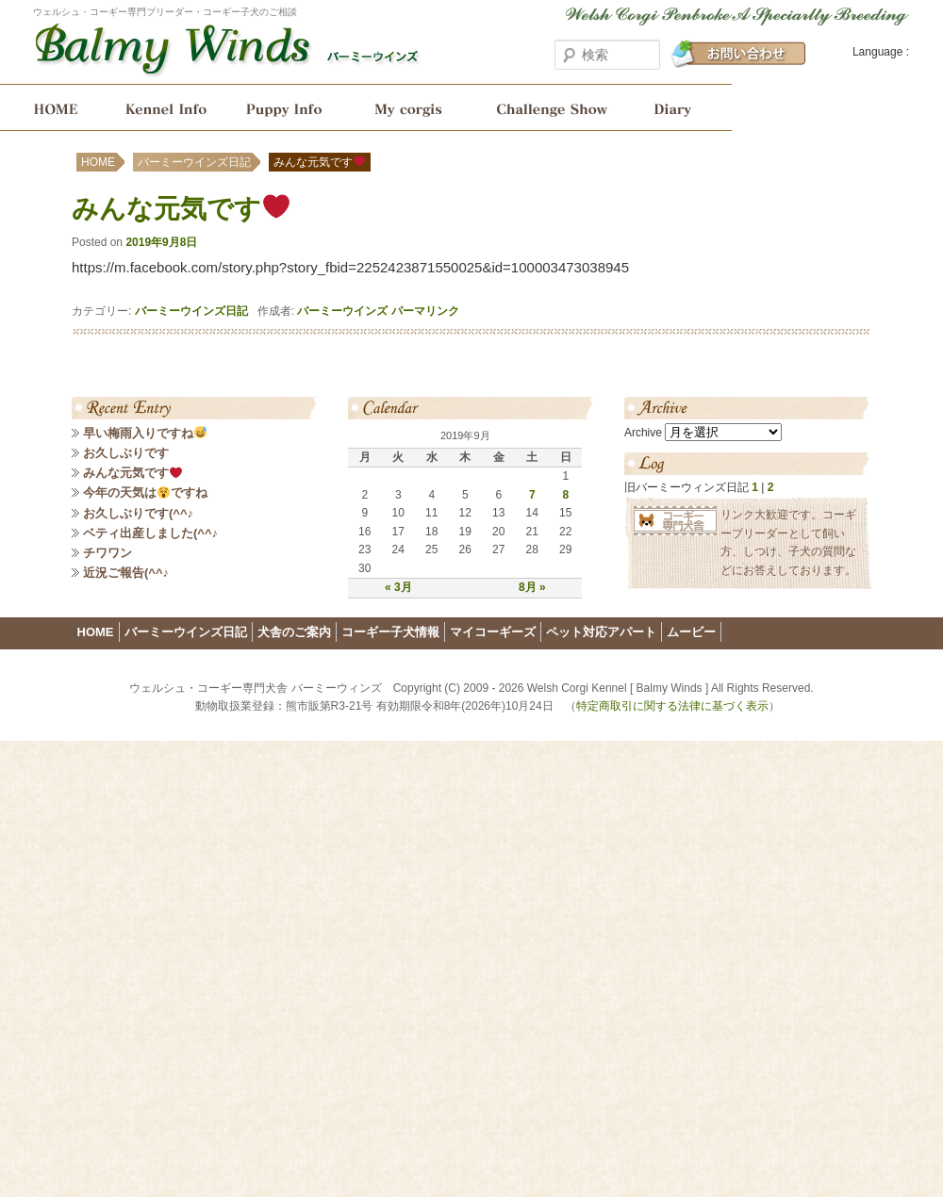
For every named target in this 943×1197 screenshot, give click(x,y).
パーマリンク (425, 311)
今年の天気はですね (145, 492)
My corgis (408, 107)
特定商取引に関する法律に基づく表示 (672, 706)
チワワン (107, 553)
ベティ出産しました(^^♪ (150, 533)
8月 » (532, 587)
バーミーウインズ (342, 311)
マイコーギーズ (493, 632)
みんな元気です (132, 473)
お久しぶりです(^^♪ (138, 513)
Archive (643, 432)
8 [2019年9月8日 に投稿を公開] (565, 494)
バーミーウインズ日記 (680, 107)
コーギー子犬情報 (285, 107)
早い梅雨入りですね (145, 433)
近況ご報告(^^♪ (126, 573)
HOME (49, 107)
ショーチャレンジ (550, 107)
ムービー (691, 632)
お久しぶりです (126, 453)
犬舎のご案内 (162, 107)
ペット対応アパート (601, 632)
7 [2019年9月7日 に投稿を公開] (532, 494)
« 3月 (398, 587)
